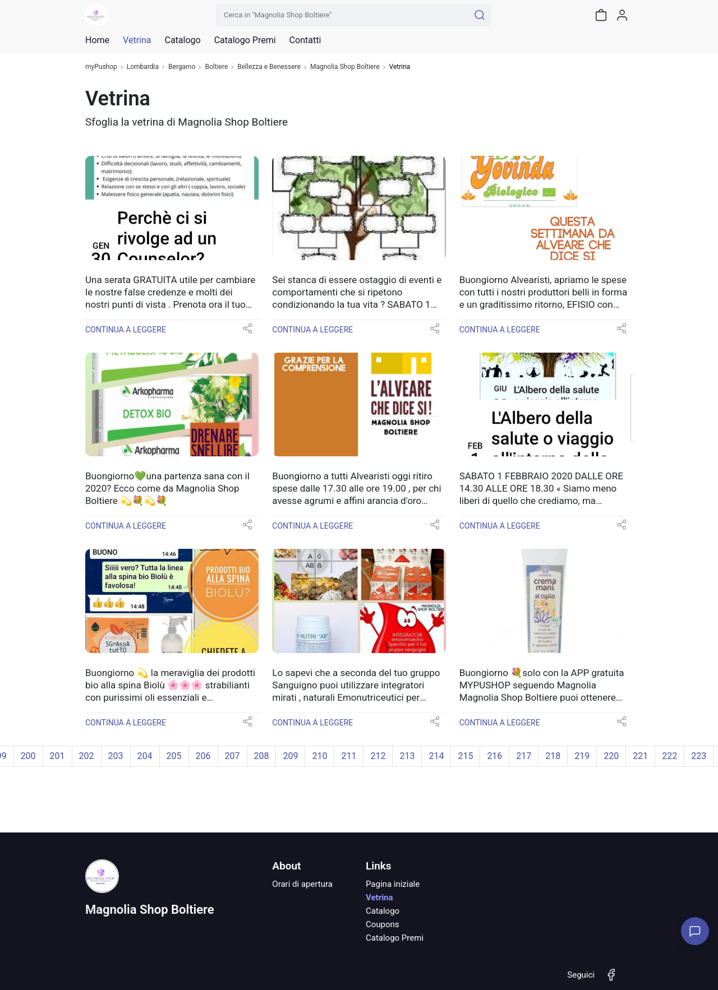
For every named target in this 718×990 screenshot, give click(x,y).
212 (377, 756)
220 (611, 756)
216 (494, 756)
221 (640, 756)
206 (203, 756)
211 (348, 756)
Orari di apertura (302, 884)
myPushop (101, 67)
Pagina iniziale (393, 884)
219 (582, 756)
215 (465, 756)
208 (261, 756)
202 (86, 756)
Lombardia (143, 67)
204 (145, 756)
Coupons (382, 924)
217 (523, 756)
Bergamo (181, 67)
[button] (247, 332)
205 (174, 756)
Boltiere (216, 67)
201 (57, 756)
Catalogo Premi (395, 938)
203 (115, 756)
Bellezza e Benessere (269, 67)
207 (232, 756)
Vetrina (379, 897)
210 (319, 756)
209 (290, 756)
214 (436, 756)
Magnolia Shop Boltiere (345, 67)
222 (669, 756)
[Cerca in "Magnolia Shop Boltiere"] (343, 15)
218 (552, 756)
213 (407, 756)
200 (28, 756)
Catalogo (182, 40)
